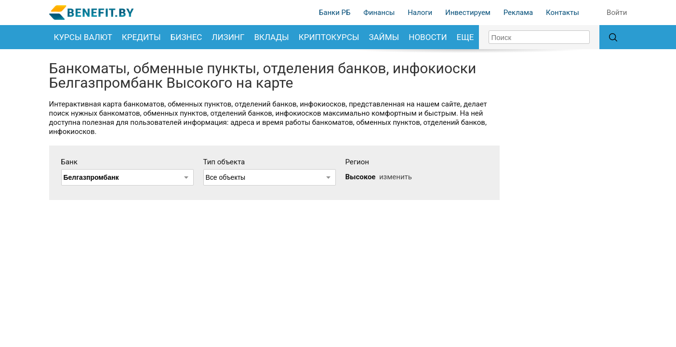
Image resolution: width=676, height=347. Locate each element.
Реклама (518, 12)
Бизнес (186, 37)
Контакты (562, 12)
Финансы (379, 12)
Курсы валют (83, 37)
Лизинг (228, 37)
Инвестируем (467, 12)
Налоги (420, 12)
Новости (428, 37)
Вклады (271, 37)
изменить (395, 177)
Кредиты (141, 37)
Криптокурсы (329, 37)
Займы (384, 37)
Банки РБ (335, 12)
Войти (617, 12)
